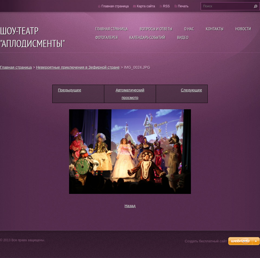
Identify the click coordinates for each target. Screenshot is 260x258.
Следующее (191, 90)
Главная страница (111, 28)
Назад (130, 206)
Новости (243, 28)
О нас (189, 28)
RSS (166, 6)
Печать (183, 6)
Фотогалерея (106, 37)
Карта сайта (146, 6)
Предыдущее (69, 90)
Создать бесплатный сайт (206, 241)
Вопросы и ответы (156, 28)
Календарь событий (147, 37)
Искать (255, 6)
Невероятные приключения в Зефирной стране (78, 67)
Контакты (214, 28)
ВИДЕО (182, 37)
